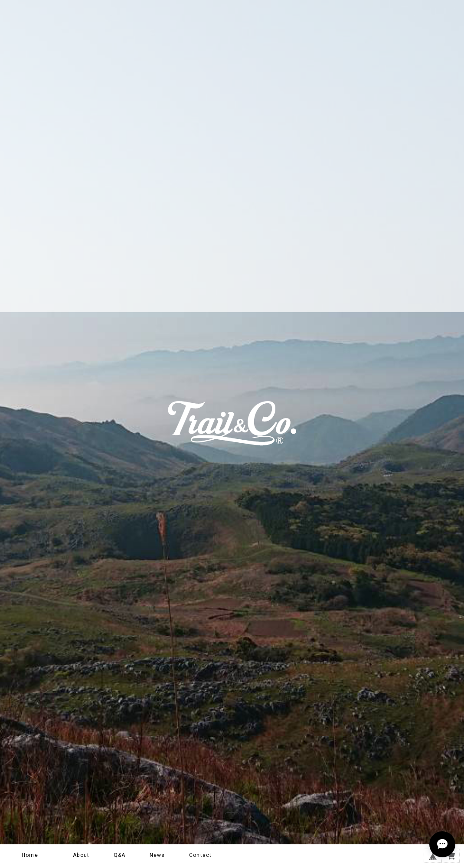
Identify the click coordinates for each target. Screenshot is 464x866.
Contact (200, 855)
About (81, 855)
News (157, 855)
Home (30, 855)
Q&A (120, 855)
